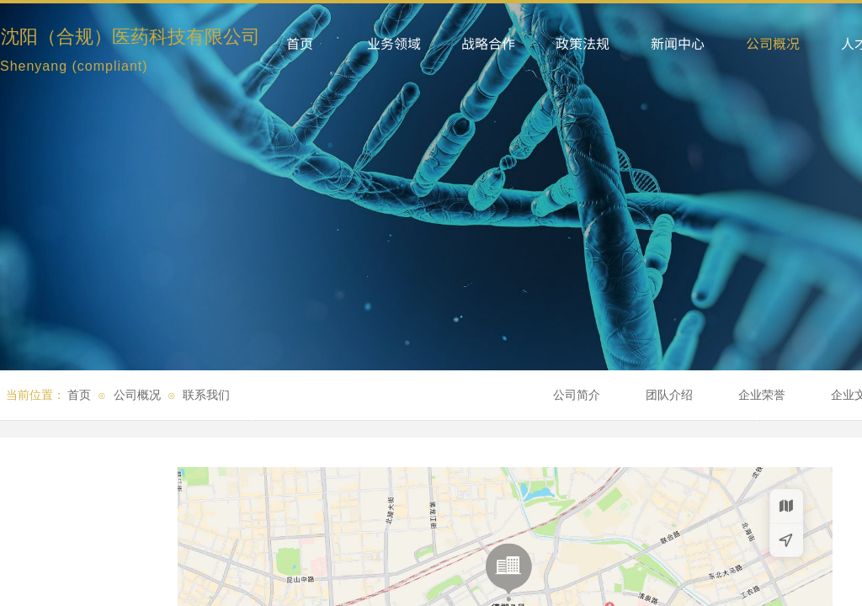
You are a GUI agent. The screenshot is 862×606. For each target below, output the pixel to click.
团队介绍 (669, 395)
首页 (79, 395)
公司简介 (576, 395)
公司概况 (137, 395)
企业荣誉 (761, 395)
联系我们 (206, 395)
